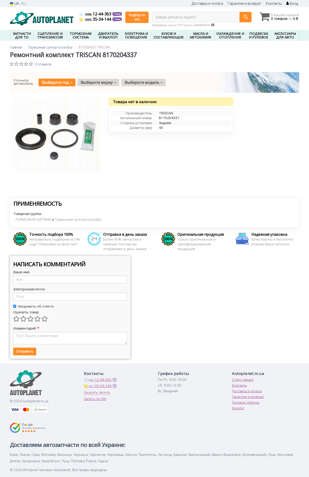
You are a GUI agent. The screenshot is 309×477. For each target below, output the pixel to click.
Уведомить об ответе (33, 306)
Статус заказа (242, 379)
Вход (292, 3)
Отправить (24, 351)
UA (14, 3)
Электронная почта (29, 289)
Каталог (238, 408)
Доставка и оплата (207, 3)
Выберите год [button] (57, 82)
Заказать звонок (97, 392)
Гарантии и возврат (248, 396)
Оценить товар (26, 312)
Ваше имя (21, 272)
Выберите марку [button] (98, 82)
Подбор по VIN (137, 17)
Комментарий (26, 328)
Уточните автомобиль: (23, 82)
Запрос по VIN (95, 398)
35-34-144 (95, 19)
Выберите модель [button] (143, 82)
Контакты (274, 3)
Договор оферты (245, 402)
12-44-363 (95, 14)
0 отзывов (43, 64)
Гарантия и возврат (244, 3)
